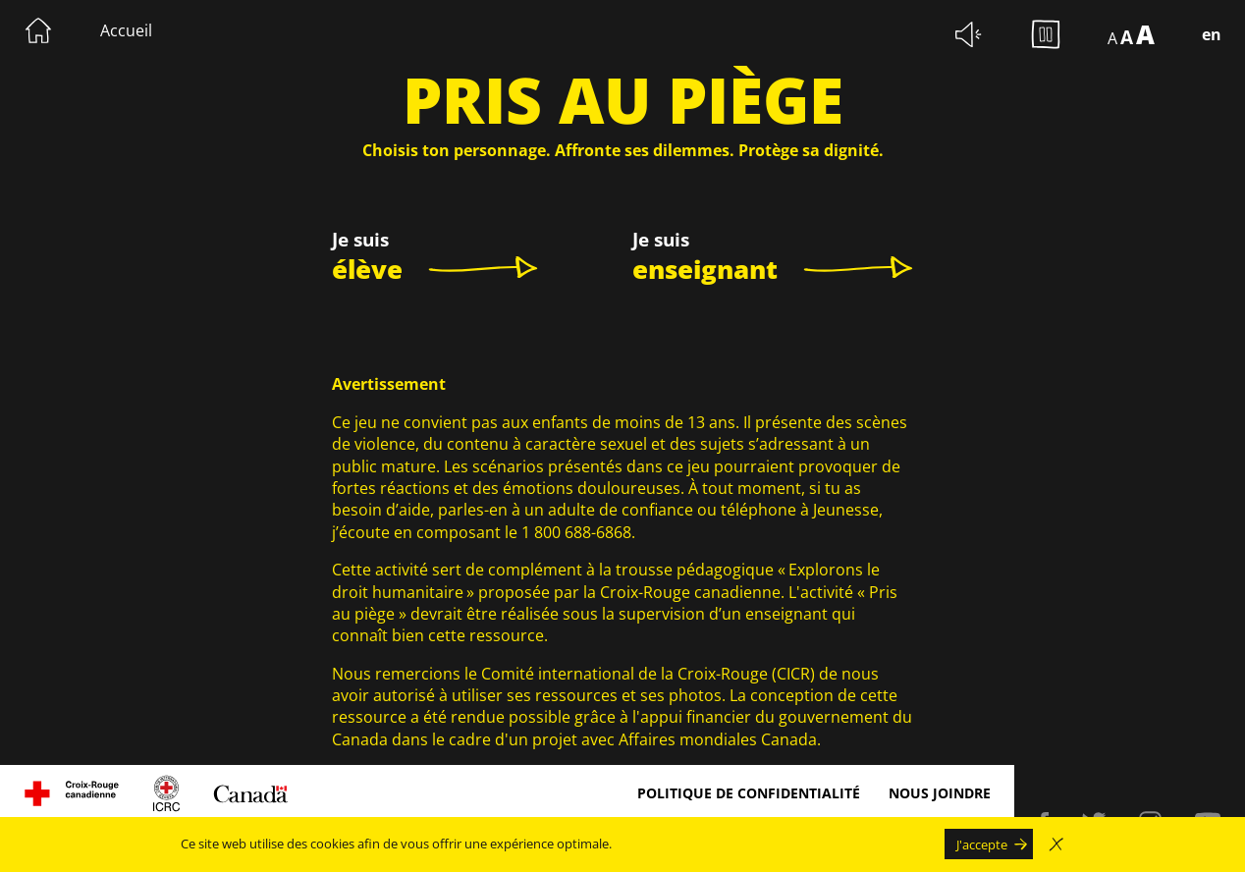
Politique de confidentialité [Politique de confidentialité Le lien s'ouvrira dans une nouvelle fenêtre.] (748, 793)
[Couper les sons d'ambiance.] (969, 34)
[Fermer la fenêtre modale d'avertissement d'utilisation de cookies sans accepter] (1056, 844)
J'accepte (981, 844)
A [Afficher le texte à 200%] (1145, 35)
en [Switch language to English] (1211, 34)
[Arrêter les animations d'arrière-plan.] (1045, 34)
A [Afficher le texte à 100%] (1112, 38)
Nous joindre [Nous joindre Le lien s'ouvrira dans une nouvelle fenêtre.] (940, 793)
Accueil (126, 30)
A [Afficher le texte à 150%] (1126, 37)
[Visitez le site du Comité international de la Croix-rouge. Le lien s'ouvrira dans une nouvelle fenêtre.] (166, 793)
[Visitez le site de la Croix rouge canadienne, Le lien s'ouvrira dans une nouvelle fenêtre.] (72, 793)
